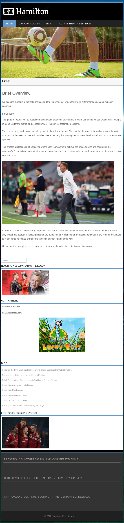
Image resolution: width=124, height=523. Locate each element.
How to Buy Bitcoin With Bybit (14, 395)
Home (9, 23)
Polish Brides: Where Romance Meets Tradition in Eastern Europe (29, 380)
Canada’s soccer (29, 23)
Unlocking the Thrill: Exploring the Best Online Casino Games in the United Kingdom (37, 370)
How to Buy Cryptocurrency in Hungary (18, 385)
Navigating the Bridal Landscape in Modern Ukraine (23, 375)
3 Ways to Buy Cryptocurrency (14, 400)
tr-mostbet (15, 307)
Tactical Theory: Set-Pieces (75, 23)
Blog (49, 23)
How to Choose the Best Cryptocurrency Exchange (23, 405)
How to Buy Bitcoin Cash (12, 390)
